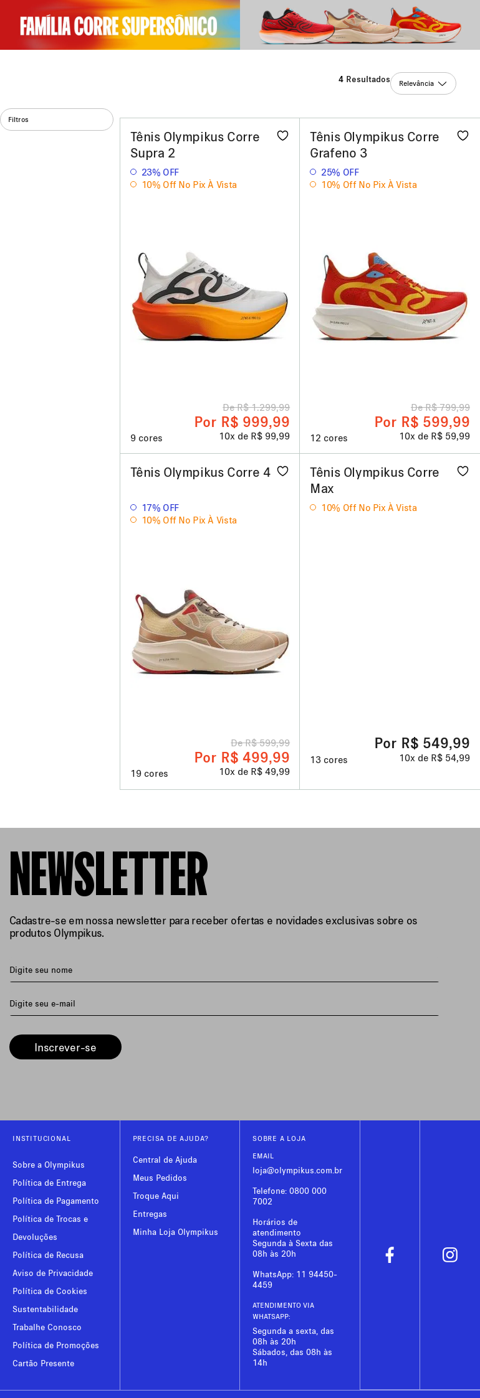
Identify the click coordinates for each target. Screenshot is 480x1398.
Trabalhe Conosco (47, 1326)
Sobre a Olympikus (48, 1164)
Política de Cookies (49, 1290)
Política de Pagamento (55, 1200)
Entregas (150, 1213)
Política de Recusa (48, 1254)
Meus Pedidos (160, 1177)
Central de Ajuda (165, 1159)
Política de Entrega (49, 1182)
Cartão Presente (43, 1363)
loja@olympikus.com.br (297, 1170)
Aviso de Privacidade (52, 1272)
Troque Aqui (156, 1195)
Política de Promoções (55, 1344)
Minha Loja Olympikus (175, 1231)
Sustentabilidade (45, 1308)
